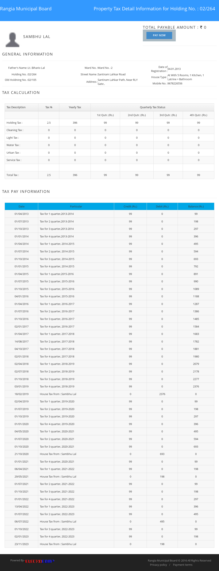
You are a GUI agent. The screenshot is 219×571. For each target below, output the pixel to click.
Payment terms (182, 565)
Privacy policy (158, 565)
